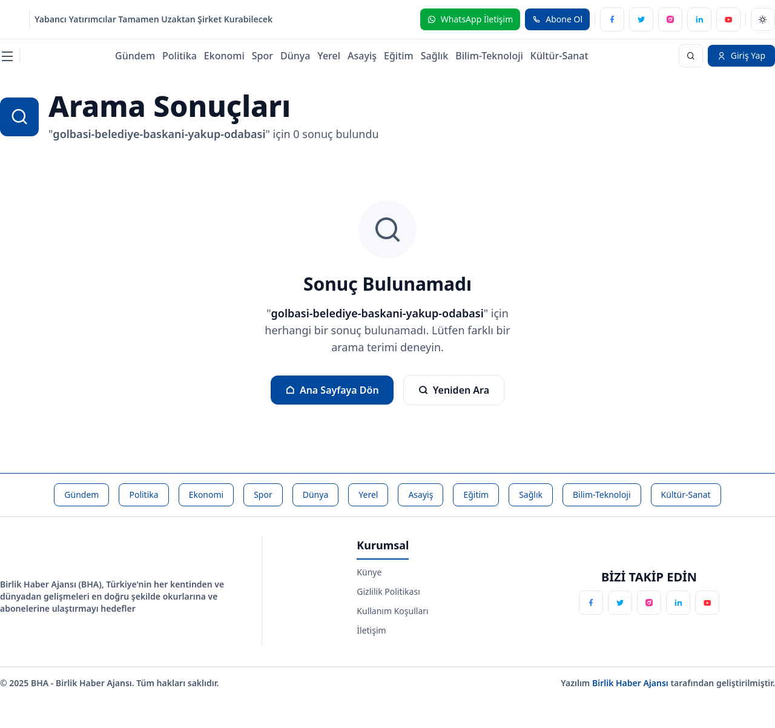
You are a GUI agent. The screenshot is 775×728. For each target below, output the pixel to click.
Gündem (135, 55)
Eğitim (399, 55)
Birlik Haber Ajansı (631, 683)
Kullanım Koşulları (392, 611)
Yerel (328, 55)
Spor (262, 55)
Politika (179, 55)
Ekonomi (224, 55)
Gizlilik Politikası (388, 591)
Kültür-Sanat (559, 55)
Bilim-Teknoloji (489, 55)
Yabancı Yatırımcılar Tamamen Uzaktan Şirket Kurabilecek (153, 19)
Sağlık (434, 55)
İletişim (371, 630)
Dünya (295, 55)
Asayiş (362, 55)
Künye (369, 572)
